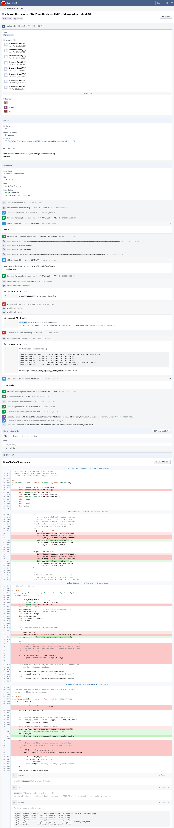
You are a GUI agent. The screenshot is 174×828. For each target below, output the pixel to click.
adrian (19, 26)
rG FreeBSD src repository (14, 173)
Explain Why (113, 416)
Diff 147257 (35, 378)
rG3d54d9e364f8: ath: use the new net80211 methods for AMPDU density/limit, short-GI (39, 141)
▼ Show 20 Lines (102, 468)
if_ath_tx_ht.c (13, 447)
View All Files (87, 93)
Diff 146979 (35, 260)
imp (10, 112)
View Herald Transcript (40, 207)
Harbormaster (12, 218)
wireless (10, 135)
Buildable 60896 (14, 192)
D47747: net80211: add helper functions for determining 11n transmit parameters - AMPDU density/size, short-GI (75, 241)
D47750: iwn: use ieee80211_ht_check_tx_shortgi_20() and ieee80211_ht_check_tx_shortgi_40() (67, 254)
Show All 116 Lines (87, 684)
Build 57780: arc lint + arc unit (19, 195)
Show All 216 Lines (88, 468)
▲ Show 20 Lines (72, 511)
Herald (9, 207)
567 (7, 296)
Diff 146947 (35, 223)
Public (19, 18)
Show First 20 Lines (72, 468)
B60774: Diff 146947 (48, 236)
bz (9, 103)
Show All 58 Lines (87, 511)
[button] (172, 3)
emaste (11, 107)
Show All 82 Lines (87, 582)
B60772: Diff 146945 (48, 218)
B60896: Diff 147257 (48, 391)
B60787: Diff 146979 (48, 276)
